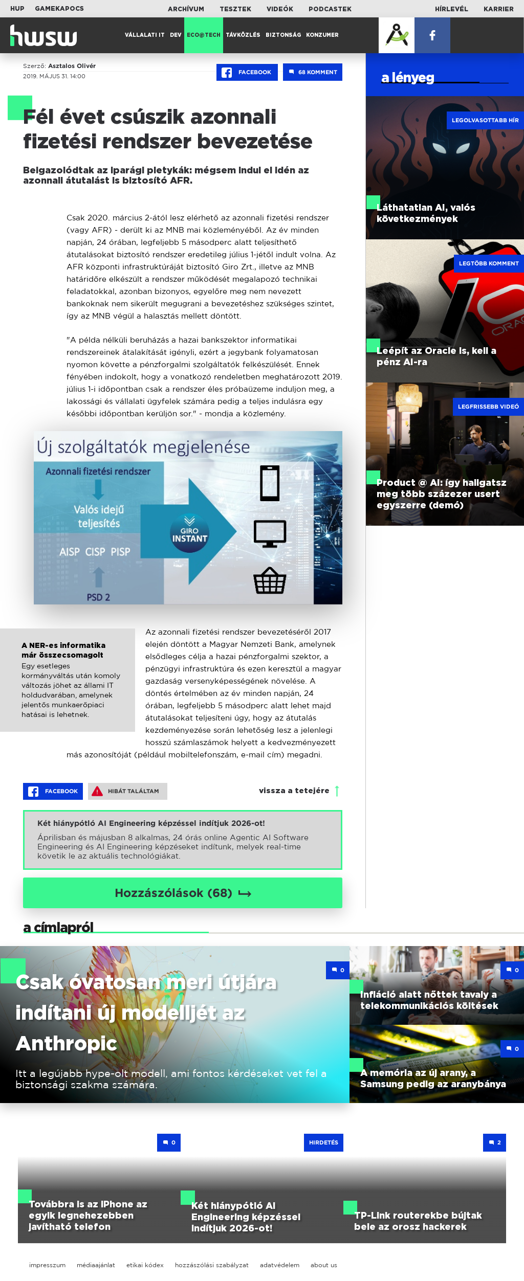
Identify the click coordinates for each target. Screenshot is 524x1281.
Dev (176, 35)
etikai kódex (145, 1265)
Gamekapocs (59, 9)
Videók (280, 9)
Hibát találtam (125, 791)
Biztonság (283, 35)
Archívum (186, 9)
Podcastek (330, 9)
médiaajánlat (96, 1265)
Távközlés (243, 35)
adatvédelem (279, 1265)
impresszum (47, 1265)
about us (324, 1265)
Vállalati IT (145, 35)
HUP (17, 9)
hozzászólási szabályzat (212, 1265)
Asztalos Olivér (72, 66)
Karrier (499, 9)
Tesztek (235, 9)
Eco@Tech (204, 35)
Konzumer (322, 35)
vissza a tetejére (294, 791)
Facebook (247, 73)
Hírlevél (451, 9)
